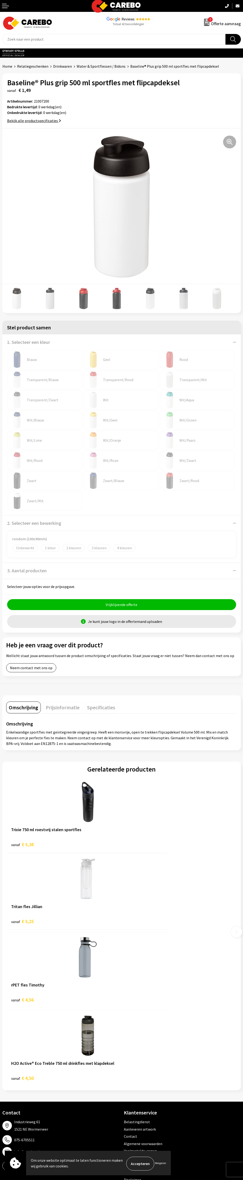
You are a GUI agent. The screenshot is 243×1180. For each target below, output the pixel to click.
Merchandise (12, 1078)
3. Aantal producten (27, 570)
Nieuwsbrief (12, 1092)
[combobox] (114, 39)
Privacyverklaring (138, 1011)
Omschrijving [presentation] (23, 708)
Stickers (130, 1092)
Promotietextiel (137, 1049)
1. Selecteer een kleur (28, 342)
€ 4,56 (22, 924)
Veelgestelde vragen (140, 996)
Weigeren (160, 1163)
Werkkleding (134, 1056)
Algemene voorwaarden (143, 989)
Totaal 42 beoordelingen (128, 24)
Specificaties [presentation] (101, 708)
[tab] (23, 709)
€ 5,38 (22, 845)
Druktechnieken (137, 1018)
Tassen (129, 1085)
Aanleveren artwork (140, 974)
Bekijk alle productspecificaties (34, 120)
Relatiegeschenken (32, 66)
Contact (130, 982)
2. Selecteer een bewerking (34, 523)
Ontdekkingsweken (18, 1049)
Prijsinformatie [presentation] (62, 708)
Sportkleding (134, 1071)
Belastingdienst (137, 967)
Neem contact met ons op (31, 669)
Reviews (128, 19)
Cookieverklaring (138, 1003)
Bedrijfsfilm (12, 1085)
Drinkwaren (62, 66)
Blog (6, 1063)
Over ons (9, 1056)
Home (7, 66)
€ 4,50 (137, 924)
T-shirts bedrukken (17, 1071)
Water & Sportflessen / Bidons (101, 66)
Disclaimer (132, 1025)
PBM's (129, 1063)
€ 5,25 (137, 845)
